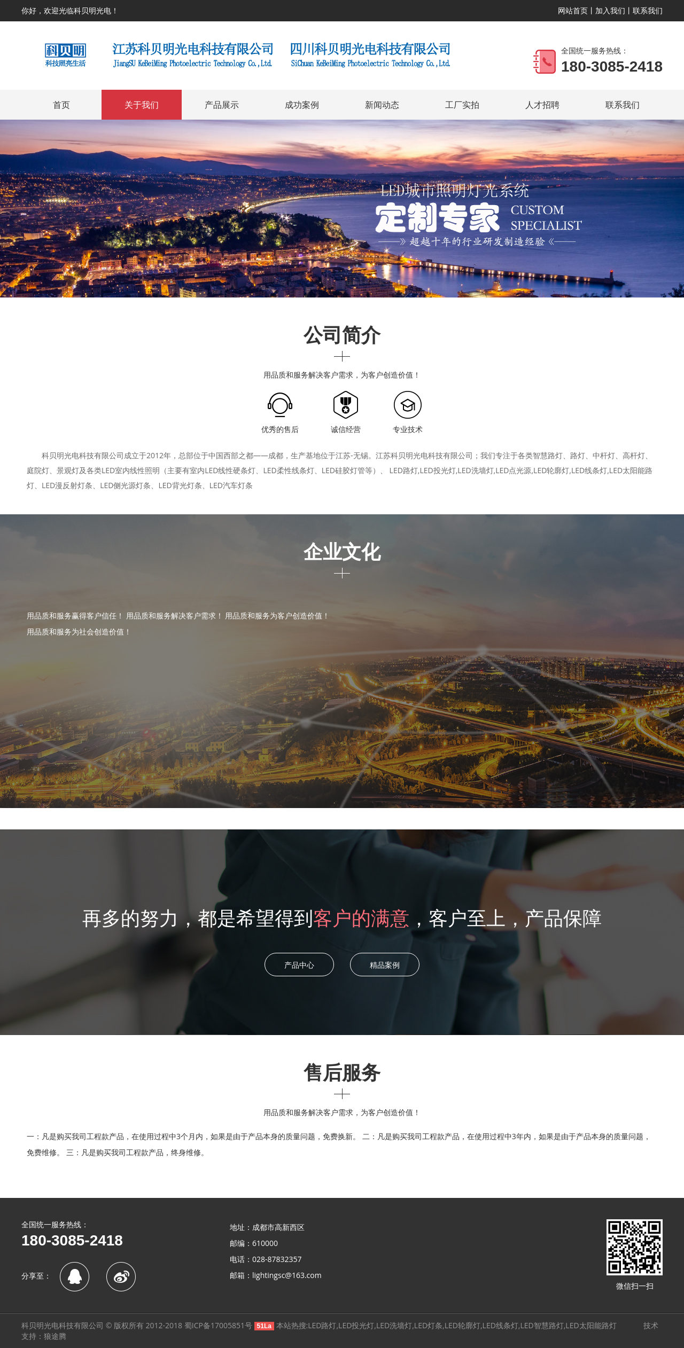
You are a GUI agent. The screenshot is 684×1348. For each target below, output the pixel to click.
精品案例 (385, 965)
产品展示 (222, 105)
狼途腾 (55, 1336)
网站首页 (573, 10)
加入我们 (610, 10)
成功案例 (302, 105)
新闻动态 (382, 105)
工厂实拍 (462, 105)
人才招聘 (542, 105)
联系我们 (648, 10)
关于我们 (142, 105)
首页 (61, 105)
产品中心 (299, 965)
